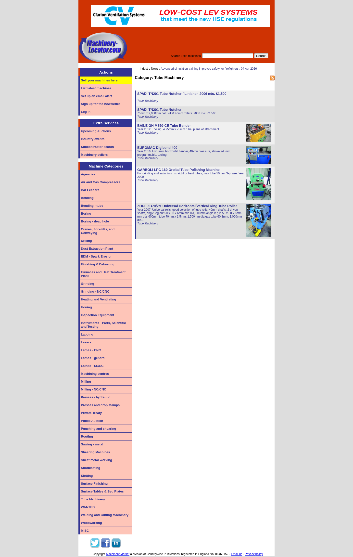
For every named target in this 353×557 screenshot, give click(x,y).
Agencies (88, 174)
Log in (85, 112)
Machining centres (95, 374)
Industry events (92, 139)
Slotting (87, 476)
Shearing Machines (95, 452)
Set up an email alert (96, 96)
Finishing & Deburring (97, 264)
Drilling (86, 241)
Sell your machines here (99, 80)
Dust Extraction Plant (97, 248)
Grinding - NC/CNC (95, 291)
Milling (86, 381)
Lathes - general (93, 358)
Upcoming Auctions (96, 131)
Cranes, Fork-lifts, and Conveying (97, 231)
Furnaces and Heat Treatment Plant (103, 274)
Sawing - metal (92, 444)
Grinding (87, 283)
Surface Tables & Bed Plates (102, 491)
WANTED (88, 507)
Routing (87, 436)
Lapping (87, 334)
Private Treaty (91, 413)
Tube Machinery (93, 499)
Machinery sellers (94, 154)
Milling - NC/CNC (93, 389)
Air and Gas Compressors (100, 182)
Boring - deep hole (95, 221)
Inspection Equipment (97, 315)
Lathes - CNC (91, 350)
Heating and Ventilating (98, 299)
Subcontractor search (97, 147)
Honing (86, 307)
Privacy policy (254, 554)
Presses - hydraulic (95, 397)
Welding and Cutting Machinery (104, 515)
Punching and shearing (98, 428)
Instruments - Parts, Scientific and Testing (103, 324)
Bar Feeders (90, 190)
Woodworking (91, 523)
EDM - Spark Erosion (97, 256)
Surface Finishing (94, 483)
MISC (85, 530)
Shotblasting (90, 468)
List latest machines (96, 88)
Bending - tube (92, 205)
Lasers (86, 342)
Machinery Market (117, 554)
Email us (236, 554)
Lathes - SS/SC (92, 366)
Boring (86, 213)
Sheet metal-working (96, 460)
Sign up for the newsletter (100, 104)
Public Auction (92, 421)
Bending (87, 198)
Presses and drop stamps (100, 405)
